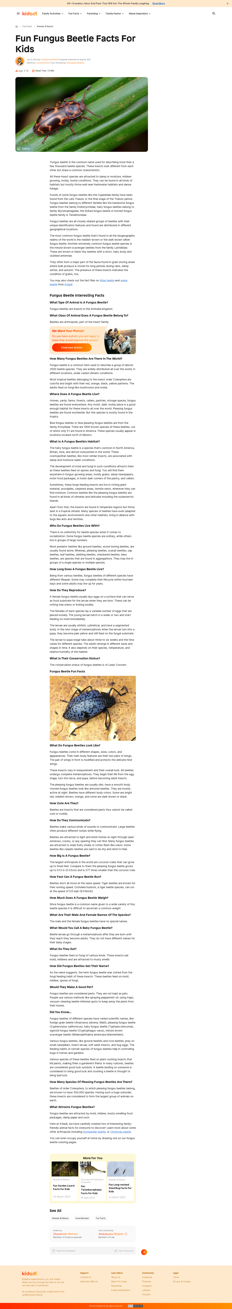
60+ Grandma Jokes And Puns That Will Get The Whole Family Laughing (108, 3)
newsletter (116, 1286)
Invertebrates (82, 1218)
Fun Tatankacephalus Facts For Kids (91, 1190)
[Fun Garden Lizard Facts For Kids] (65, 1169)
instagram (147, 1286)
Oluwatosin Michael (49, 60)
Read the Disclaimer (66, 1251)
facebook (147, 1277)
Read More (160, 3)
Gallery (26, 148)
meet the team (119, 1282)
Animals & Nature (61, 1180)
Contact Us (85, 1277)
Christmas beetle (120, 1132)
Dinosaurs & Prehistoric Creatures (92, 1181)
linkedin (146, 1290)
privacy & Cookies (182, 1282)
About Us (115, 1277)
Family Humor (113, 13)
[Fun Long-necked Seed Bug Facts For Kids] (120, 1169)
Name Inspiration (138, 13)
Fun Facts (74, 13)
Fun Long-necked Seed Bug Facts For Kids (120, 1188)
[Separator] (144, 1252)
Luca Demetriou (43, 63)
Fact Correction (126, 1251)
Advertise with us (89, 1282)
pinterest (146, 1282)
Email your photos (70, 347)
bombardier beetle (94, 1132)
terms (176, 1277)
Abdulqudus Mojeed (75, 63)
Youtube (146, 1295)
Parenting (92, 13)
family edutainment (120, 1290)
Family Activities (51, 13)
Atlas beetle (107, 280)
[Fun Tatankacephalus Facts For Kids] (92, 1169)
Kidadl (17, 26)
